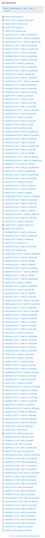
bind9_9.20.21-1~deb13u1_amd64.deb (19, 354)
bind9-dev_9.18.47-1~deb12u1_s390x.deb (20, 211)
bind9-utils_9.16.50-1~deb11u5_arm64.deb (21, 484)
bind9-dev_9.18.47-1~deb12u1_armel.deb (20, 107)
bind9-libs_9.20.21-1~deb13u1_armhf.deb (20, 347)
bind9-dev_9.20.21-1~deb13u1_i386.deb (20, 261)
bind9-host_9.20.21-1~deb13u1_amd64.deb (21, 315)
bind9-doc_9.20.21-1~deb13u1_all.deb (19, 362)
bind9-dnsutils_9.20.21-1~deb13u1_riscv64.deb (22, 387)
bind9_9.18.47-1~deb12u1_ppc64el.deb (19, 74)
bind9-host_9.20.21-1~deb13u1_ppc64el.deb (21, 268)
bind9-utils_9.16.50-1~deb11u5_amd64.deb (21, 466)
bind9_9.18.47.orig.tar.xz (14, 28)
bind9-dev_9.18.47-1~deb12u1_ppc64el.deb (21, 35)
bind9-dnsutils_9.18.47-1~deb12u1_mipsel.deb (22, 196)
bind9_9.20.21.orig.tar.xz (14, 229)
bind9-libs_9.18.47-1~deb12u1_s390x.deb (20, 232)
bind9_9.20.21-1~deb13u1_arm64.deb (19, 333)
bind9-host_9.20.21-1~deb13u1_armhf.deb (21, 322)
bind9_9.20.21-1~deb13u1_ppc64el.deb (19, 290)
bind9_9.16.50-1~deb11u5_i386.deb (18, 530)
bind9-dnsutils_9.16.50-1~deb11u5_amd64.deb (22, 455)
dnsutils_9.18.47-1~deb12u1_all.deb (18, 128)
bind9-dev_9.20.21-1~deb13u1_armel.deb (20, 365)
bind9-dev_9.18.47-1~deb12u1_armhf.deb (20, 150)
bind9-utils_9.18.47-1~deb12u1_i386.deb (20, 189)
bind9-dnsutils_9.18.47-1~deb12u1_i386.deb (21, 157)
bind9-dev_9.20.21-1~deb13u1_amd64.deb (21, 308)
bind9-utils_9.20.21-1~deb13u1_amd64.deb (21, 336)
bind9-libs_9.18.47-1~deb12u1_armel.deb (20, 121)
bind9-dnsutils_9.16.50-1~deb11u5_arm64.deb (22, 473)
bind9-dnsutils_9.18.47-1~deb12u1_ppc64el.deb (23, 42)
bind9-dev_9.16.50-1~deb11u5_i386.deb (20, 494)
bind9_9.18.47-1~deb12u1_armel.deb (19, 117)
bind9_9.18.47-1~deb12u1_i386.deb (18, 193)
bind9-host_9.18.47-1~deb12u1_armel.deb (20, 103)
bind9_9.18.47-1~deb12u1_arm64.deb (19, 96)
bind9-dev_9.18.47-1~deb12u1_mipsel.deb (20, 207)
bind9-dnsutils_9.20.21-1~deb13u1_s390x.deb (22, 408)
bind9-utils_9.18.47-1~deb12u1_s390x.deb (21, 218)
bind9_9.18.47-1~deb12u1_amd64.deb (19, 63)
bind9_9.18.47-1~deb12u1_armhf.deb (19, 182)
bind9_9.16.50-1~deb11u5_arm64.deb (19, 487)
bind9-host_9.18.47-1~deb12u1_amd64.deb (21, 46)
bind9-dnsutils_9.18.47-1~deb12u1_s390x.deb (22, 214)
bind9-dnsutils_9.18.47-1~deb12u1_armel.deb (22, 110)
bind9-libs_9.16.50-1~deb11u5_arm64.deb (20, 480)
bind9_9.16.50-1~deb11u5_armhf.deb (19, 527)
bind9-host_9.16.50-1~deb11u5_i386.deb (20, 509)
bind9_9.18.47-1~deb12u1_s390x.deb (19, 221)
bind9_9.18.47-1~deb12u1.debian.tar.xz (19, 20)
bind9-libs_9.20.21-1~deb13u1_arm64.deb (20, 329)
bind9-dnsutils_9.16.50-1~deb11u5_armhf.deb (22, 498)
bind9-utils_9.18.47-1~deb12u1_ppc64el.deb (21, 71)
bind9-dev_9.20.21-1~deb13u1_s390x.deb (20, 412)
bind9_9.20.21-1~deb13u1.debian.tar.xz (19, 225)
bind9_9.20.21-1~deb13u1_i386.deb (18, 283)
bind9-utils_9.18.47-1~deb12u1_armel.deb (20, 114)
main (31, 8)
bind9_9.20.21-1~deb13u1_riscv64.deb (19, 405)
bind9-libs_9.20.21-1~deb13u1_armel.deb (20, 380)
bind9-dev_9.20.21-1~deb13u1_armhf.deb (20, 297)
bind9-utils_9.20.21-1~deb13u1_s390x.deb (21, 423)
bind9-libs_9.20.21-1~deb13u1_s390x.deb (20, 415)
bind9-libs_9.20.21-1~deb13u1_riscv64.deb (21, 401)
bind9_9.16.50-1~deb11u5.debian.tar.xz (19, 433)
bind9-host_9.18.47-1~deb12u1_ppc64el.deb (21, 49)
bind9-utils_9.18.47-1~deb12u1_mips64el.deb (22, 168)
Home (5, 8)
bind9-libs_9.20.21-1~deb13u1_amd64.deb (21, 344)
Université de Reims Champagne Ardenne (28, 536)
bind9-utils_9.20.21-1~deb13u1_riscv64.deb (21, 397)
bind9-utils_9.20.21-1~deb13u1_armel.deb (20, 376)
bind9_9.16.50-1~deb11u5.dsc (16, 430)
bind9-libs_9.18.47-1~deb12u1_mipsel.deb (20, 247)
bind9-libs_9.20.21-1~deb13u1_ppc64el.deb (21, 286)
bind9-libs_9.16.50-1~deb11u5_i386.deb (20, 516)
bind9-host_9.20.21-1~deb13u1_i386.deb (20, 265)
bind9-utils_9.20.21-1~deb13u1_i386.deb (20, 293)
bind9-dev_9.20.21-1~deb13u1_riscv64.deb (21, 394)
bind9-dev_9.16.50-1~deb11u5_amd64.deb (21, 448)
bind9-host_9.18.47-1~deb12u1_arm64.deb (21, 78)
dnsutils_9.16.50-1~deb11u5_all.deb (18, 444)
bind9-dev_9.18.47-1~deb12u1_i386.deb (20, 153)
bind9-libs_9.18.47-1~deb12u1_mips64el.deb (21, 175)
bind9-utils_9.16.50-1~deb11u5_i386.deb (20, 523)
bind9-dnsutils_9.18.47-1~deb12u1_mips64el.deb (23, 160)
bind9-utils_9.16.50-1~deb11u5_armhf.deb (20, 520)
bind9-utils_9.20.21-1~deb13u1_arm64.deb (21, 351)
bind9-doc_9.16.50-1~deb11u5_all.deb (19, 437)
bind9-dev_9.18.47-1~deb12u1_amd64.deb (21, 53)
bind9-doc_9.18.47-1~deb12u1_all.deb (19, 99)
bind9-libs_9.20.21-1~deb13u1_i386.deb (20, 275)
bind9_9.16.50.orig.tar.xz (14, 17)
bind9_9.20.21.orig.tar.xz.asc (15, 250)
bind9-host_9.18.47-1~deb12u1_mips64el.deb (22, 146)
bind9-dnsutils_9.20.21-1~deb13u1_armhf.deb (22, 311)
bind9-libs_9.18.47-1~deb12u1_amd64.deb (21, 67)
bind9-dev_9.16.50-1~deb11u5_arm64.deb (20, 469)
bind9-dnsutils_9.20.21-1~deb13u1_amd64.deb (22, 304)
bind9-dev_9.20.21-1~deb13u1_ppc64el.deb (21, 257)
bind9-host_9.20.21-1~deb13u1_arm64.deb (21, 318)
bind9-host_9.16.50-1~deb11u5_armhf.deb (21, 505)
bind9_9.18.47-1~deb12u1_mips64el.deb (20, 171)
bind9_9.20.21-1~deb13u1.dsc (16, 243)
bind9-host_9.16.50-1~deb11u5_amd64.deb (21, 459)
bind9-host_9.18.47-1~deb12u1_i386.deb (20, 142)
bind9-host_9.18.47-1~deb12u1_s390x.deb (21, 204)
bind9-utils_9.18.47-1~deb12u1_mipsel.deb (21, 236)
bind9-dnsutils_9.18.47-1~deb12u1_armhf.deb (22, 135)
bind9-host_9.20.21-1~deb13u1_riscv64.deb (21, 390)
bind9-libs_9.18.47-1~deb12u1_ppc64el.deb (21, 56)
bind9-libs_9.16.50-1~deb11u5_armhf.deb (20, 512)
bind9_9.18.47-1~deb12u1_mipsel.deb (19, 239)
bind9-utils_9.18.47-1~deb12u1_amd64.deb (21, 60)
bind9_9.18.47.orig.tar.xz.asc (15, 31)
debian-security (15, 8)
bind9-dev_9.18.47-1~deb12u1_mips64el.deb (21, 132)
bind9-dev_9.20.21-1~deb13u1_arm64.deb (20, 326)
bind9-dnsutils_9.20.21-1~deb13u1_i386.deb (21, 272)
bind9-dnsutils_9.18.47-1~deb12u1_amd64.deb (22, 38)
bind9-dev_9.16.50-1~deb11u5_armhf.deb (20, 491)
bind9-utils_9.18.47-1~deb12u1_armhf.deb (20, 178)
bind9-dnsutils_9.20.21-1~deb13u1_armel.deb (22, 372)
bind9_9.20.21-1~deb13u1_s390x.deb (19, 426)
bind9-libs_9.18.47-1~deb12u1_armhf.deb (20, 186)
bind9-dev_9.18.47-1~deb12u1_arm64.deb (20, 85)
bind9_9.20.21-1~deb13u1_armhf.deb (19, 358)
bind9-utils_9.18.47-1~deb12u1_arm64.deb (21, 92)
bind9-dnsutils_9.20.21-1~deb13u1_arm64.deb (22, 300)
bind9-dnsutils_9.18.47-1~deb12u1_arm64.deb (22, 81)
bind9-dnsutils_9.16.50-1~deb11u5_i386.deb (21, 502)
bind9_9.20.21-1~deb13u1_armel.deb (19, 383)
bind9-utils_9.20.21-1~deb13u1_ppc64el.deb (21, 279)
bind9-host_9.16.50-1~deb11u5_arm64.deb (21, 476)
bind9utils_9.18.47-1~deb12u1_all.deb (19, 125)
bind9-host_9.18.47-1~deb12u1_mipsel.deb (21, 200)
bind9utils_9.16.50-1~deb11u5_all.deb (19, 441)
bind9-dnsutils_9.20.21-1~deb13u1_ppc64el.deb (23, 254)
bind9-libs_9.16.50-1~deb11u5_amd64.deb (21, 462)
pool (25, 8)
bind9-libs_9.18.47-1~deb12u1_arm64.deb (20, 89)
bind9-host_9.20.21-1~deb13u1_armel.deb (20, 369)
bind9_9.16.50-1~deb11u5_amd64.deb (19, 451)
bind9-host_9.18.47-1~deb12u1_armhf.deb (21, 139)
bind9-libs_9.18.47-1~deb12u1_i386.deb (20, 164)
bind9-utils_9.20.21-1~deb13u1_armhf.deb (20, 340)
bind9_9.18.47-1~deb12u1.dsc (16, 24)
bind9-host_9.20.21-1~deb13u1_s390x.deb (21, 419)
